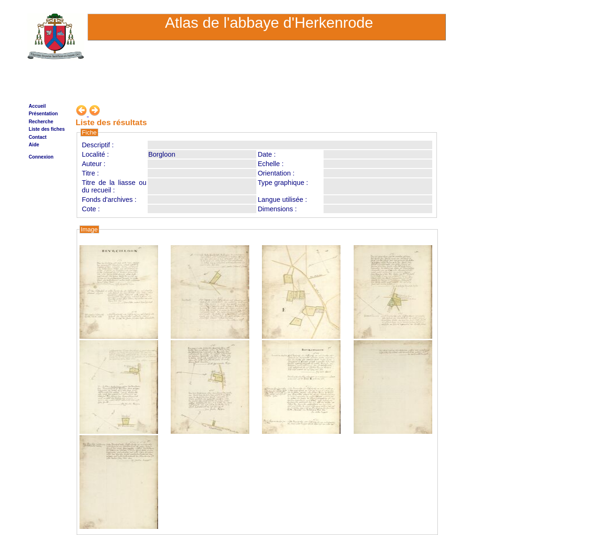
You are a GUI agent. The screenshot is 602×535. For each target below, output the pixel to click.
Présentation (43, 113)
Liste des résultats (111, 122)
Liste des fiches (47, 129)
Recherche (41, 121)
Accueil (37, 106)
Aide (34, 144)
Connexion (41, 157)
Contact (38, 137)
